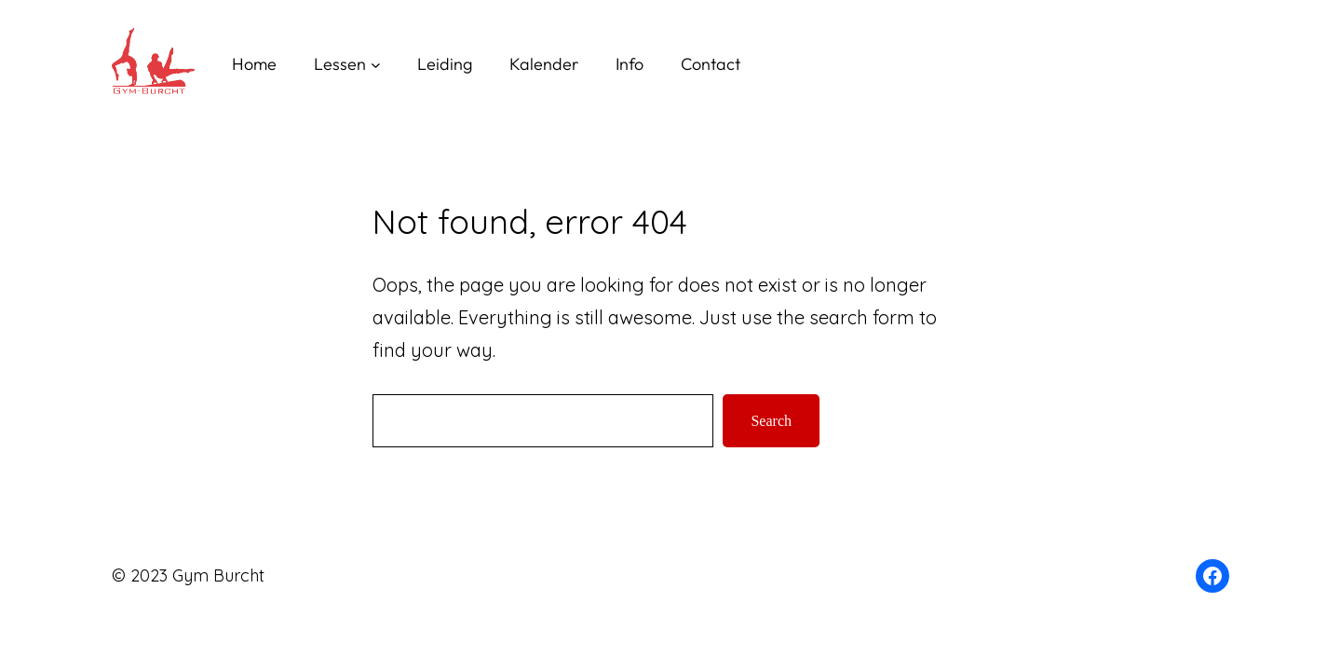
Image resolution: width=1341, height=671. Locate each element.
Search (771, 421)
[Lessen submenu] (376, 65)
